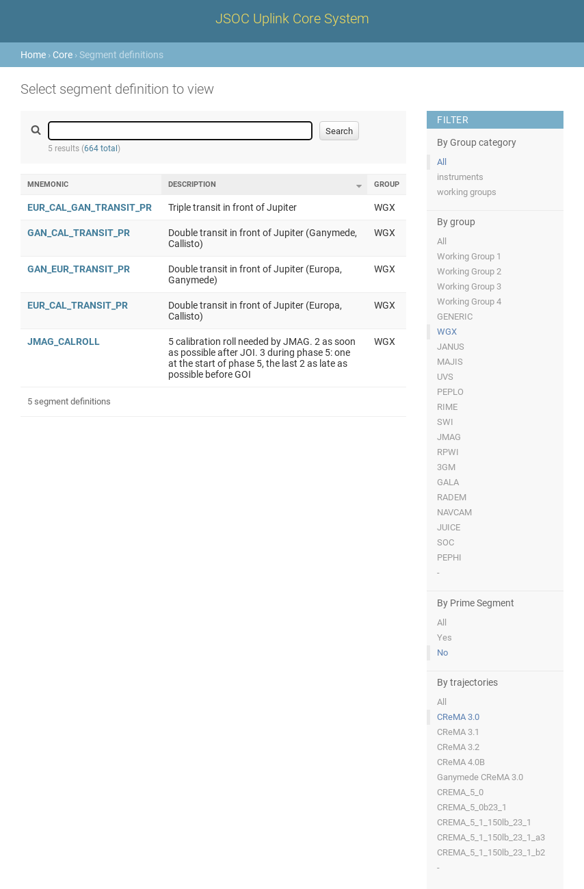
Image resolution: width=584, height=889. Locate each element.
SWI (445, 422)
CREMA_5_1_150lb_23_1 (484, 822)
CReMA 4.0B (461, 762)
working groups (466, 192)
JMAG (449, 437)
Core (62, 54)
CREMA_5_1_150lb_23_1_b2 (491, 852)
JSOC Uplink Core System (292, 18)
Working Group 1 (469, 256)
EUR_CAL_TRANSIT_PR (77, 305)
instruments (460, 177)
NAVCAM (454, 512)
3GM (446, 467)
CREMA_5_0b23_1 (472, 807)
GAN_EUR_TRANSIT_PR (78, 268)
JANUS (450, 347)
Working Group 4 (469, 301)
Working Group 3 (469, 286)
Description (192, 184)
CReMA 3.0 (458, 717)
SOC (445, 542)
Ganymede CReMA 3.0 (480, 777)
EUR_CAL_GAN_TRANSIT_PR (89, 207)
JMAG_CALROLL (63, 341)
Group (386, 184)
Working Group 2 (469, 271)
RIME (447, 407)
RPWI (448, 452)
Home (33, 54)
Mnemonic (47, 184)
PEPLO (450, 392)
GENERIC (455, 316)
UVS (445, 377)
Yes (444, 637)
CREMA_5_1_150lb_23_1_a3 (491, 837)
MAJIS (450, 362)
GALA (448, 482)
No (442, 652)
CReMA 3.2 (458, 747)
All (442, 162)
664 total (101, 148)
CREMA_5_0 (460, 792)
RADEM (451, 497)
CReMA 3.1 (458, 732)
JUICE (448, 527)
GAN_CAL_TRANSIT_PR (78, 232)
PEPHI (449, 557)
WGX (447, 331)
